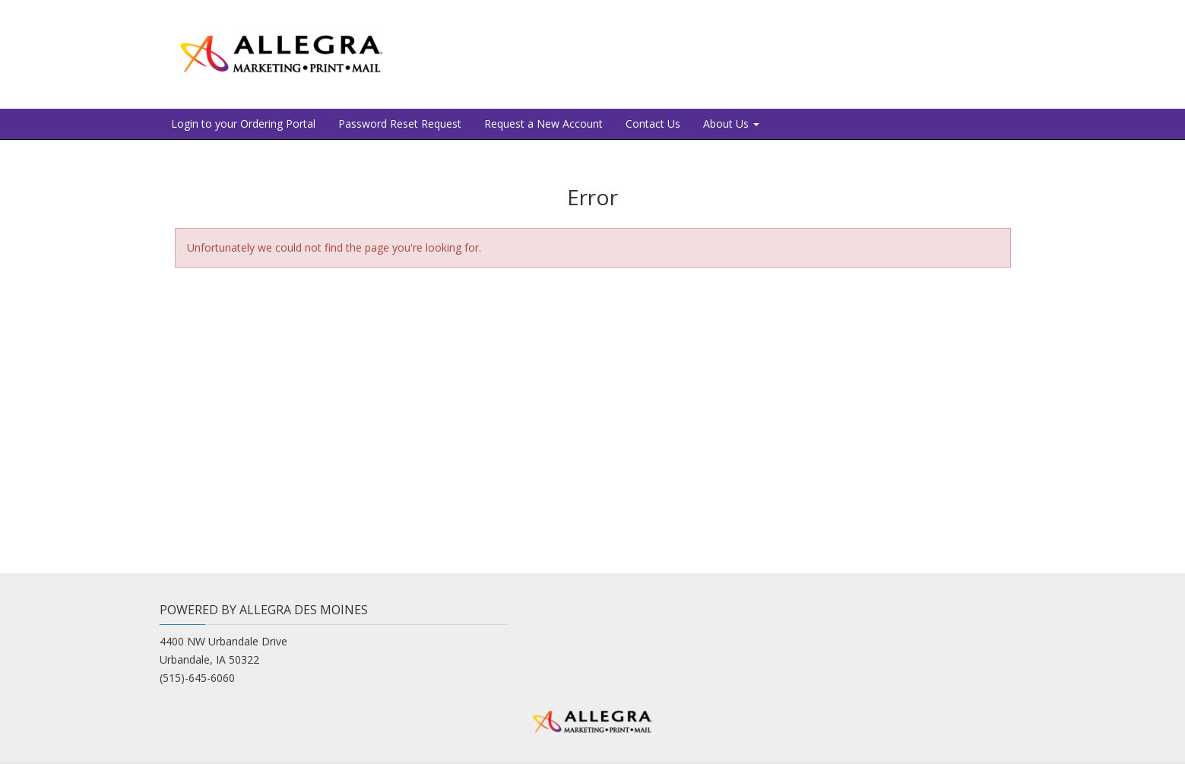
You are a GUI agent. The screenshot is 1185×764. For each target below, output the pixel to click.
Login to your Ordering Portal (243, 123)
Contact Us (653, 123)
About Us (731, 123)
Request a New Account (543, 123)
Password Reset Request (399, 123)
